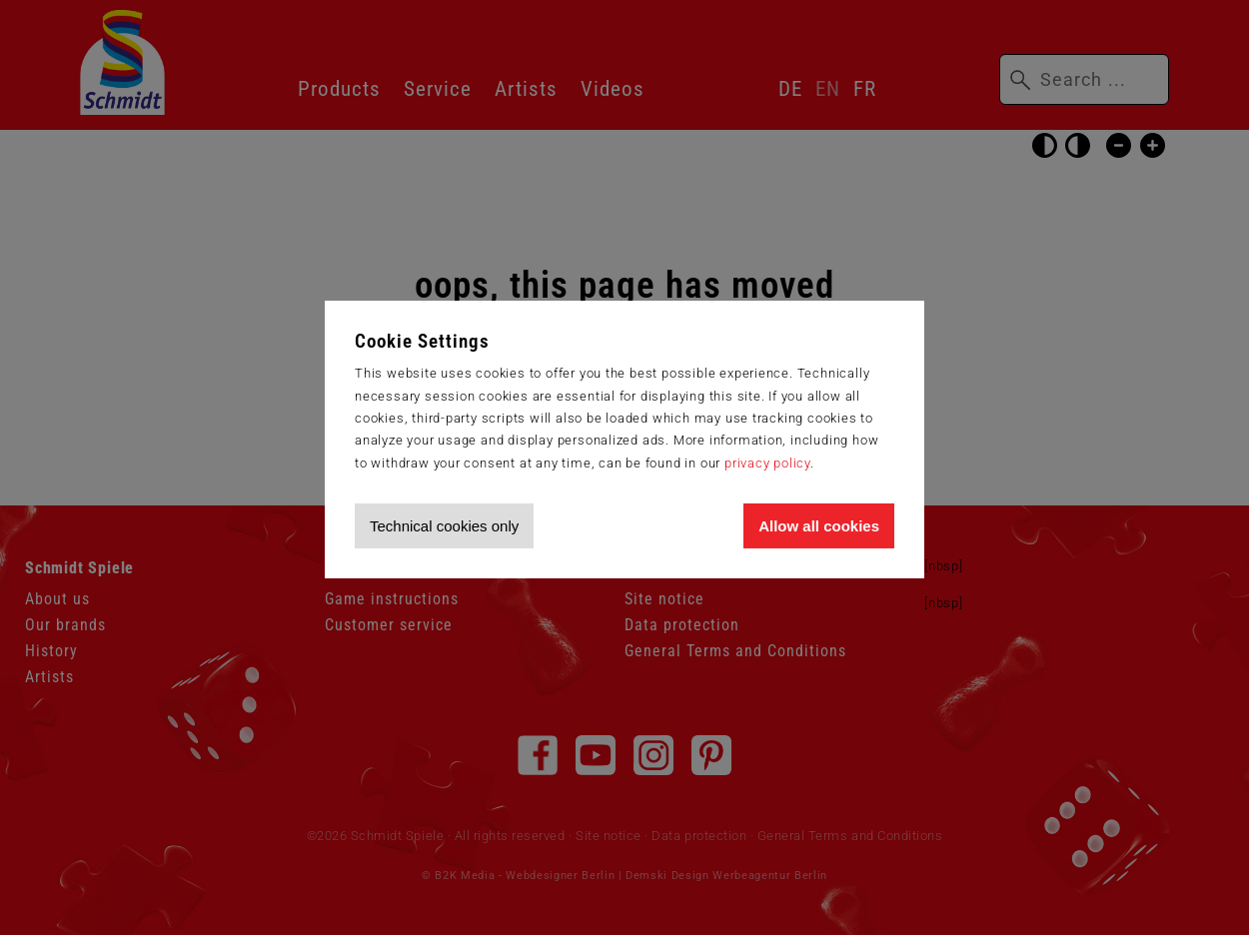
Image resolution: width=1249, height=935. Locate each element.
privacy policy (767, 463)
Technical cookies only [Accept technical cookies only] (444, 525)
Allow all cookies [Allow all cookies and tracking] (818, 525)
